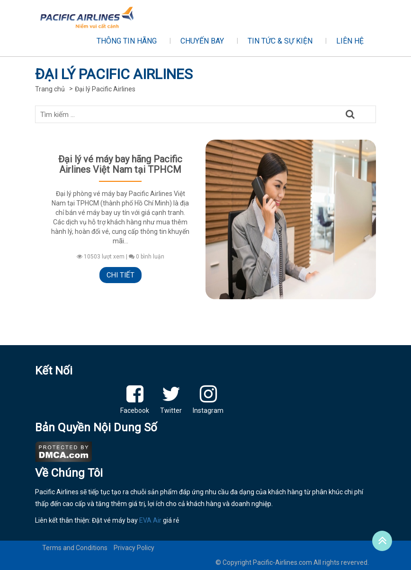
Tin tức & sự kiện (280, 40)
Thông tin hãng (127, 40)
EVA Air (150, 520)
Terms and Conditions (74, 548)
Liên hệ (350, 40)
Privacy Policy (134, 548)
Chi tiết (120, 275)
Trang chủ (50, 89)
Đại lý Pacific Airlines (105, 89)
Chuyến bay (202, 40)
